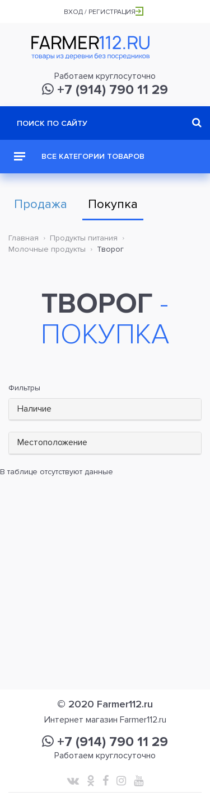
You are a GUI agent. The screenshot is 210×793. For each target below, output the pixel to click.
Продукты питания (84, 238)
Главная (23, 238)
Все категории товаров (79, 156)
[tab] (105, 410)
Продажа (40, 204)
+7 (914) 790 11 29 (105, 90)
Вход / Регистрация (103, 12)
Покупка (113, 204)
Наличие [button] (34, 408)
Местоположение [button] (52, 442)
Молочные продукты (47, 249)
